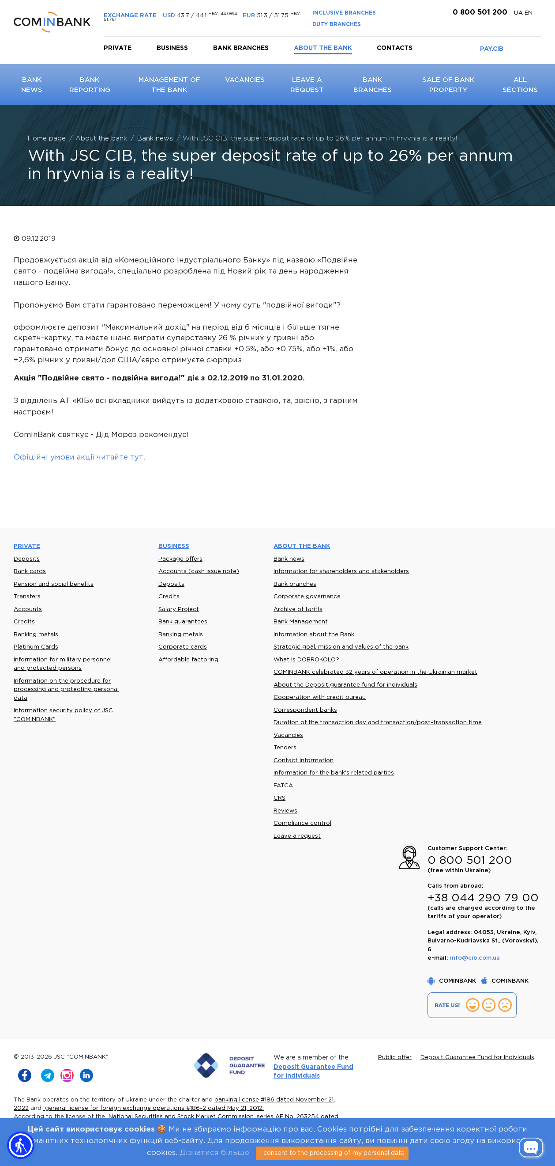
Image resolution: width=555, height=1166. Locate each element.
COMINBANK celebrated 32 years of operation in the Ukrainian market (375, 672)
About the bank (323, 48)
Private (117, 48)
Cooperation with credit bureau (320, 697)
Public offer (395, 1057)
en (528, 13)
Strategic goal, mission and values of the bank (341, 647)
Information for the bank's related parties (334, 773)
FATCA (283, 785)
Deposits (27, 559)
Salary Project (178, 609)
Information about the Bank (314, 634)
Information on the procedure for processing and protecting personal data (66, 690)
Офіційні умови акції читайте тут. (79, 457)
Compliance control (302, 823)
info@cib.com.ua (475, 958)
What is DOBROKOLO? (306, 659)
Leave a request (297, 836)
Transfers (27, 596)
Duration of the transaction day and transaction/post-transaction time (378, 722)
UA (519, 13)
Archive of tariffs (298, 609)
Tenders (285, 747)
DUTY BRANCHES (336, 24)
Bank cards (30, 571)
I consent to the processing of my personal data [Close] (332, 1153)
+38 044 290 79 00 (483, 898)
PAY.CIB (491, 49)
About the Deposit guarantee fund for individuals (345, 685)
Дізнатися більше (214, 1153)
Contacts (394, 48)
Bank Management (301, 621)
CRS (279, 798)
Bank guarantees (182, 621)
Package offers (180, 559)
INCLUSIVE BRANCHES (344, 13)
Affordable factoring (188, 659)
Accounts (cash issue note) (198, 571)
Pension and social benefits (54, 584)
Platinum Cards (36, 647)
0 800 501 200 (478, 12)
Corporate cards (182, 647)
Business (172, 48)
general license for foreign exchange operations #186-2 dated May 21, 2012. (153, 1108)
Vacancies (245, 80)
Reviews (285, 811)
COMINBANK (453, 981)
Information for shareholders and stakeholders (341, 571)
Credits (24, 621)
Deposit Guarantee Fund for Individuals (477, 1057)
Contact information (304, 760)
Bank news (289, 559)
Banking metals (36, 634)
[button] (21, 1145)
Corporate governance (307, 596)
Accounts (28, 609)
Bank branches (241, 48)
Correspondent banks (305, 710)
